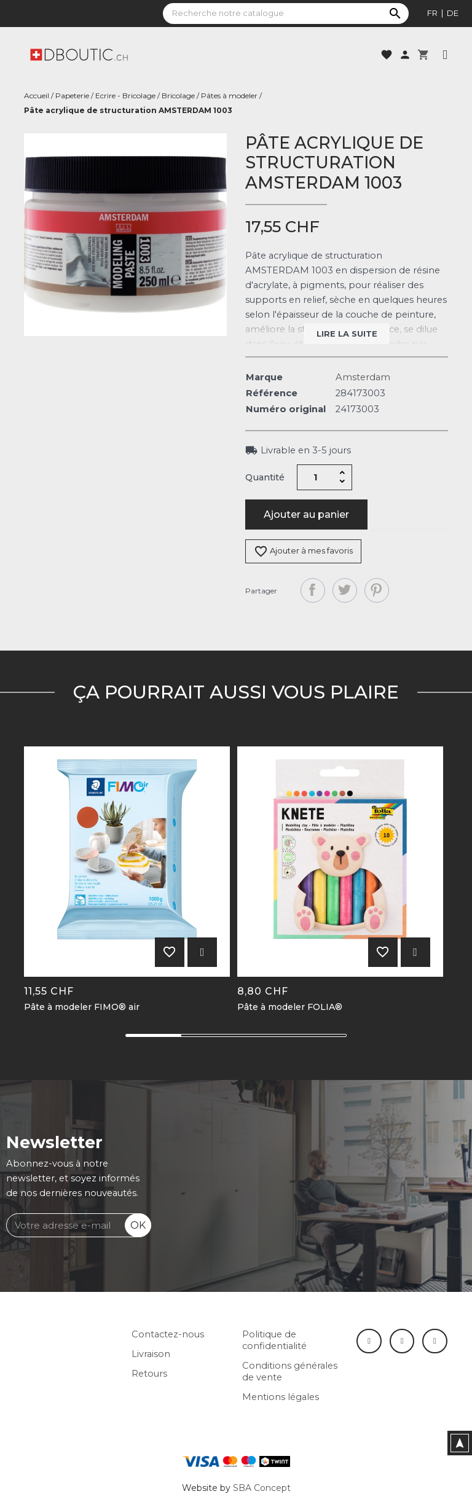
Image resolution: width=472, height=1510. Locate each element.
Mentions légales (280, 1396)
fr (432, 13)
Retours (149, 1373)
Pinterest (376, 590)
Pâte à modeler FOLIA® (289, 1007)
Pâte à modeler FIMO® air (82, 1007)
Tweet (344, 590)
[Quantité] (315, 477)
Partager (312, 590)
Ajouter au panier (306, 514)
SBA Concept (262, 1487)
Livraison (151, 1353)
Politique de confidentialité (274, 1340)
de (452, 13)
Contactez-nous (168, 1334)
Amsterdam (363, 377)
